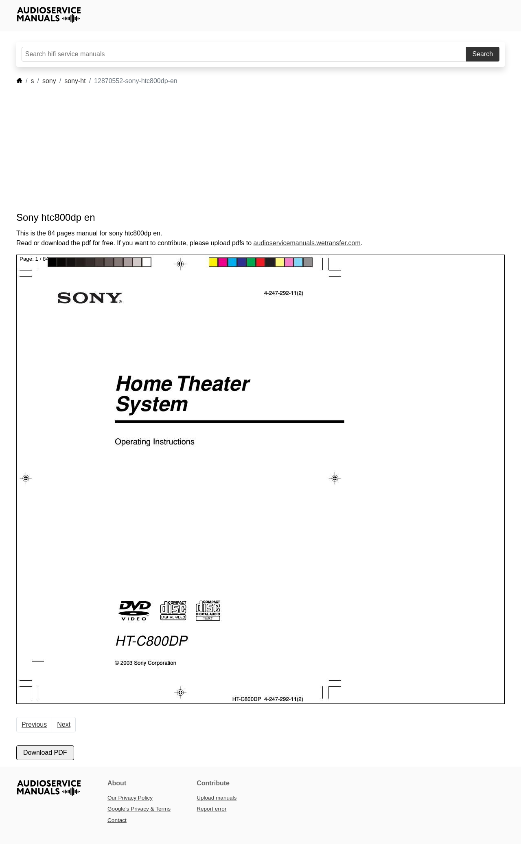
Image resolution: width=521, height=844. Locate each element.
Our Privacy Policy (130, 798)
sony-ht (74, 80)
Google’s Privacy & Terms (139, 809)
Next (63, 724)
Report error (211, 809)
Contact (117, 820)
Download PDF (45, 752)
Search (483, 54)
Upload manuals (216, 798)
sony (49, 80)
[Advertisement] (248, 149)
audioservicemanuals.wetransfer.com (307, 243)
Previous (34, 724)
